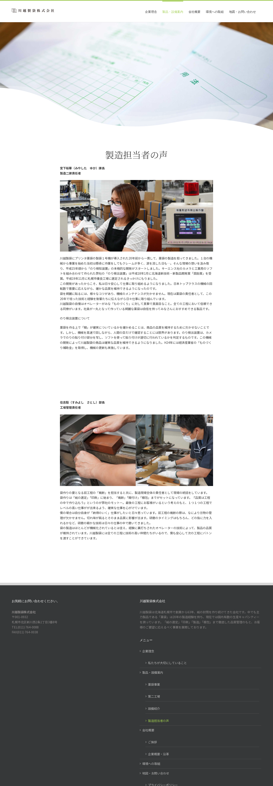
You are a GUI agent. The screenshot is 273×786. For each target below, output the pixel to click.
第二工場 (154, 696)
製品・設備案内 (152, 672)
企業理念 (148, 651)
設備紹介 (154, 708)
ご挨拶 (152, 742)
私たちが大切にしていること (167, 663)
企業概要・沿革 (158, 754)
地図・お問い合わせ (155, 773)
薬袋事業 (154, 684)
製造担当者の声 (158, 721)
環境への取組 (151, 763)
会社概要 (148, 730)
